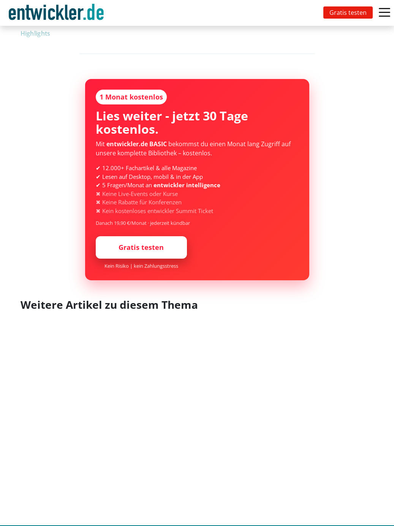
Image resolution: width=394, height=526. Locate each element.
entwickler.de (56, 14)
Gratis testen (348, 12)
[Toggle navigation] (58, 13)
